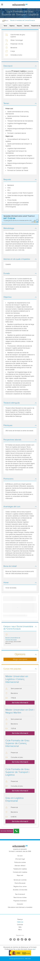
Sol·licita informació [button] (20, 703)
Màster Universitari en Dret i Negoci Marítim (19, 711)
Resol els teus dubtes (20, 897)
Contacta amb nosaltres (20, 872)
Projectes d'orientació (20, 901)
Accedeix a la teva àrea (20, 890)
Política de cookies (20, 862)
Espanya (20, 919)
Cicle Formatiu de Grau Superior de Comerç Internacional (17, 743)
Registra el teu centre (20, 886)
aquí (34, 949)
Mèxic (20, 929)
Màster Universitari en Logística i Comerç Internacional (16, 679)
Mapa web (20, 875)
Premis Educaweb (20, 883)
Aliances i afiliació (20, 865)
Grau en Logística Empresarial (14, 799)
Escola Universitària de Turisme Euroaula (22, 20)
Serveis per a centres (20, 880)
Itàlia (20, 927)
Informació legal (20, 859)
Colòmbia (20, 924)
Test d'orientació (20, 894)
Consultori (20, 904)
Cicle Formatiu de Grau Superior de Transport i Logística (17, 772)
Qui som (20, 856)
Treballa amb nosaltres (20, 869)
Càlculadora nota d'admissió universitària (20, 907)
